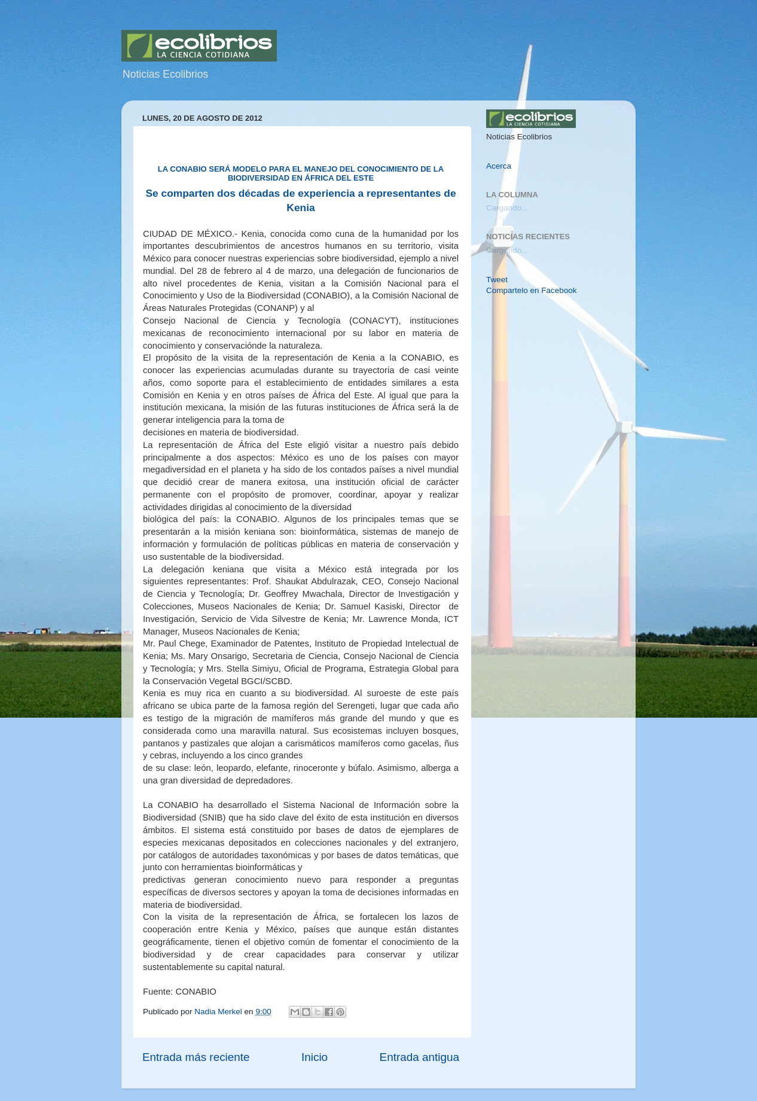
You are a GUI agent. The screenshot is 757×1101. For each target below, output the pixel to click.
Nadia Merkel (219, 1011)
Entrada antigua (419, 1057)
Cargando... (507, 207)
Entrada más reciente (196, 1057)
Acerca (498, 165)
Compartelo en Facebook (531, 290)
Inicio (314, 1057)
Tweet (497, 279)
